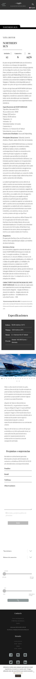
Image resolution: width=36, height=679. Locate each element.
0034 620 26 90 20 (25, 461)
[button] (2, 379)
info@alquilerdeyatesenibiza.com (21, 629)
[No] (34, 672)
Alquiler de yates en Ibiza (18, 6)
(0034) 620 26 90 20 (21, 627)
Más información (18, 673)
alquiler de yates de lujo (10, 84)
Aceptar (18, 675)
